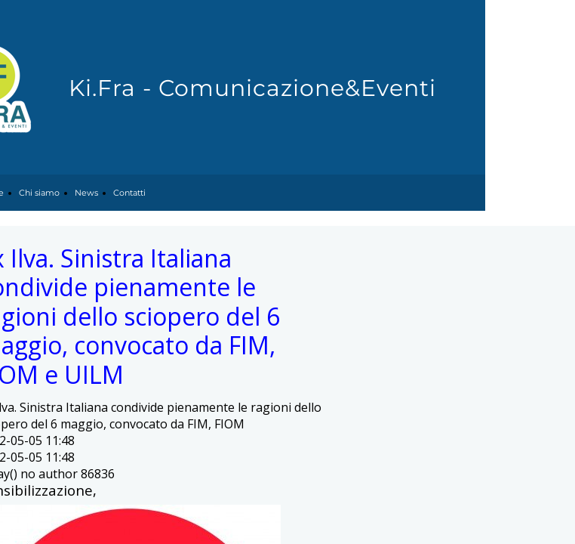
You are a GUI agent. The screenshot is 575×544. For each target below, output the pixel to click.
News (86, 192)
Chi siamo (39, 192)
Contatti (129, 192)
